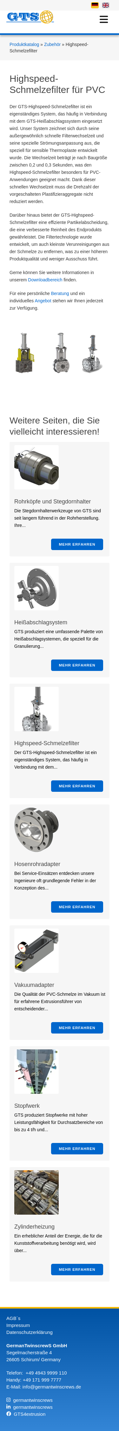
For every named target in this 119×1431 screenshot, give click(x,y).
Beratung (60, 293)
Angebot (43, 300)
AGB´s (13, 1318)
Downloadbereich (45, 279)
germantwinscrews (29, 1400)
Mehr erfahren (77, 544)
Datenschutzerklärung (29, 1332)
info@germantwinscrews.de (52, 1386)
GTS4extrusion (25, 1414)
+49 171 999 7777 (42, 1379)
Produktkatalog (25, 44)
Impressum (18, 1325)
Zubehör (53, 44)
